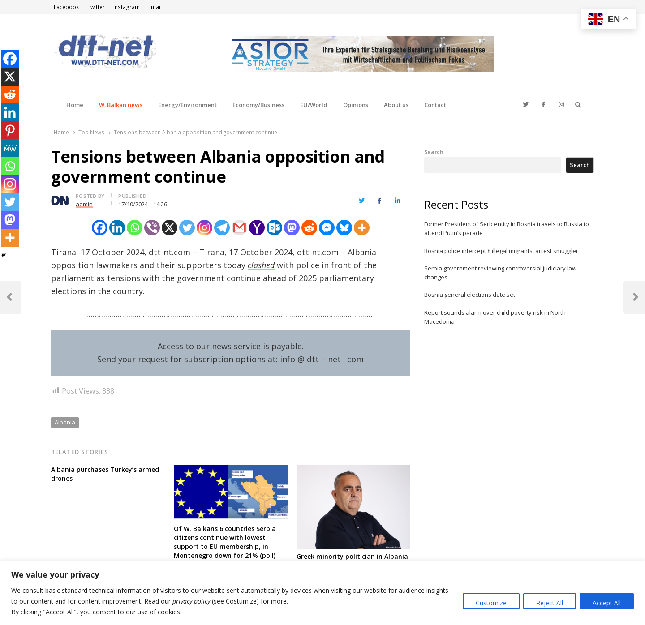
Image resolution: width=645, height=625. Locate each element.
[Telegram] (222, 227)
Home (74, 105)
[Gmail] (239, 227)
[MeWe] (10, 148)
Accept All (607, 603)
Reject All (549, 603)
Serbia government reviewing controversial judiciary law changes (500, 272)
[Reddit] (309, 227)
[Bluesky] (344, 227)
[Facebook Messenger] (327, 227)
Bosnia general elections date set (469, 295)
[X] (169, 227)
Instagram (126, 7)
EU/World (313, 105)
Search (433, 151)
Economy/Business (258, 105)
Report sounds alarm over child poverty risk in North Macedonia (495, 316)
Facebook (66, 7)
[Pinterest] (10, 130)
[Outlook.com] (274, 227)
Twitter (96, 7)
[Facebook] (100, 227)
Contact (435, 105)
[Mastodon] (292, 227)
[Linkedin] (117, 227)
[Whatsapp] (134, 227)
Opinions (355, 105)
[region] (322, 593)
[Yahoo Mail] (257, 227)
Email (155, 7)
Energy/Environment (187, 105)
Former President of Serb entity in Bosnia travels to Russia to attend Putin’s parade (506, 228)
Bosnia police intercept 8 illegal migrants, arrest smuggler (501, 251)
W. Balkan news (120, 105)
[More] (362, 227)
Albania (65, 422)
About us (396, 105)
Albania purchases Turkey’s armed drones (105, 474)
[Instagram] (204, 227)
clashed (261, 265)
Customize (491, 603)
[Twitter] (187, 227)
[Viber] (152, 227)
